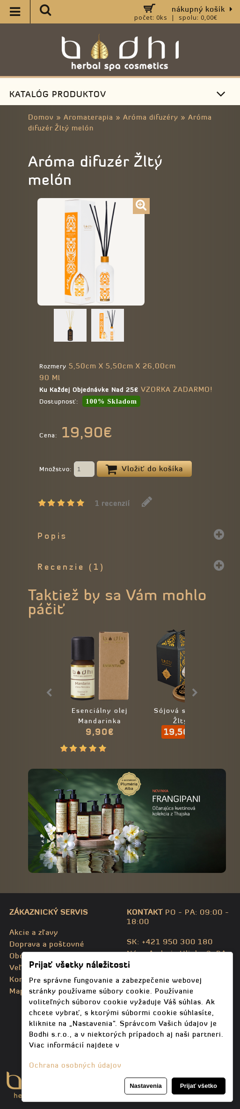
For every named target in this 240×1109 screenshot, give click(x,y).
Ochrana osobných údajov (75, 1065)
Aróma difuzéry (150, 117)
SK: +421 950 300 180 (170, 941)
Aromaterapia (88, 117)
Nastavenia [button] (146, 1085)
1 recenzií (112, 503)
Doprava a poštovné (46, 943)
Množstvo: (67, 470)
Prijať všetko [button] (198, 1085)
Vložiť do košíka (144, 469)
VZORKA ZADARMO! (176, 389)
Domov (41, 117)
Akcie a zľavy (33, 932)
